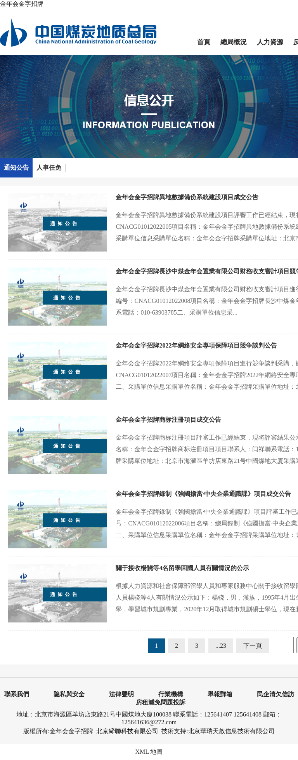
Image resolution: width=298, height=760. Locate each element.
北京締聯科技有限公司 (127, 731)
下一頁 (252, 645)
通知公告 (16, 167)
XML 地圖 (149, 751)
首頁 (203, 42)
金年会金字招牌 (21, 3)
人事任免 (48, 167)
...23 (220, 645)
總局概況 (233, 42)
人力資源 (270, 42)
